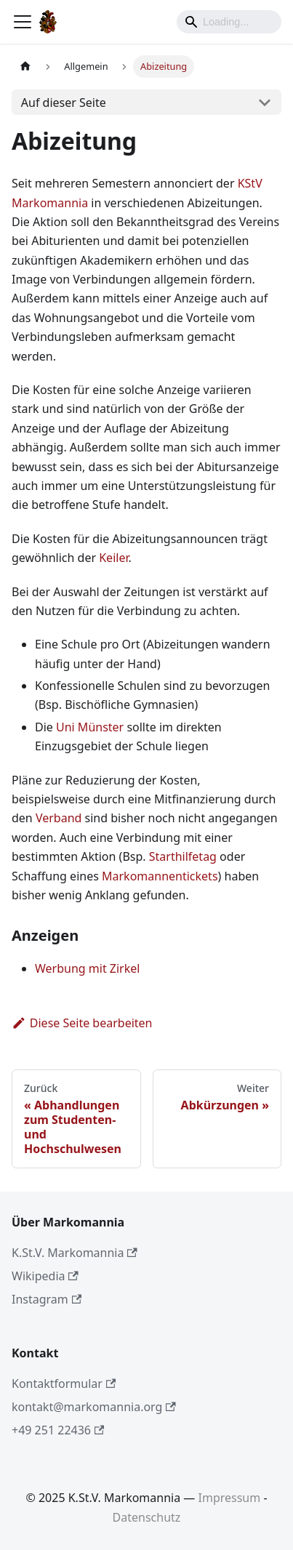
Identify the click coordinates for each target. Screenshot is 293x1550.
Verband (58, 818)
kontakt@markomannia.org (94, 1407)
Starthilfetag (183, 856)
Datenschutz (147, 1517)
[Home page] (25, 66)
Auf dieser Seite (63, 103)
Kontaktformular (64, 1384)
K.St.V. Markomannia (74, 1253)
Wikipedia (45, 1276)
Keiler (113, 558)
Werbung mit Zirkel (87, 968)
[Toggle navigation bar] (22, 22)
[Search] (229, 21)
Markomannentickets (160, 876)
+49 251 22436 (58, 1430)
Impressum (229, 1498)
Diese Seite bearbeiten (82, 1023)
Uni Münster (90, 727)
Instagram (46, 1299)
